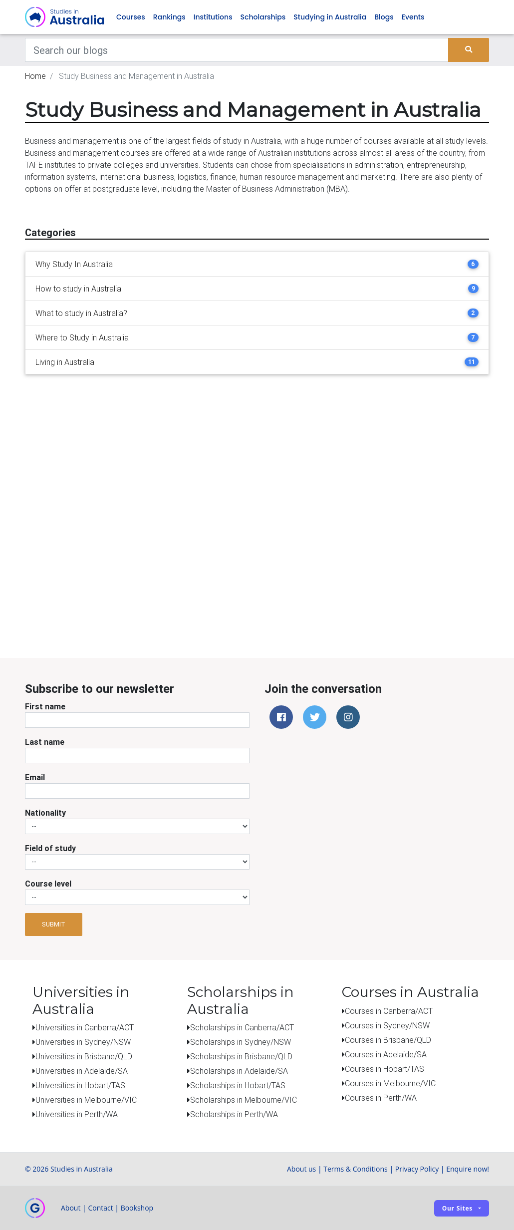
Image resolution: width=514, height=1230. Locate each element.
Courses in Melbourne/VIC (390, 1083)
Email (35, 777)
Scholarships (263, 17)
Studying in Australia (329, 17)
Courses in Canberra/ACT (389, 1011)
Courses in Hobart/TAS (384, 1069)
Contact (100, 1208)
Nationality (45, 813)
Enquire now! (467, 1169)
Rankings (169, 17)
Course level (48, 884)
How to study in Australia (78, 289)
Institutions (213, 17)
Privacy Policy (417, 1169)
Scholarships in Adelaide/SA (239, 1071)
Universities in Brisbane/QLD (83, 1056)
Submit (53, 924)
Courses (130, 17)
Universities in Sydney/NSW (83, 1042)
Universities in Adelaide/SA (81, 1071)
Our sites (457, 1208)
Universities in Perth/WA (76, 1114)
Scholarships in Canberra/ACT (242, 1027)
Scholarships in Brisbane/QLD (241, 1056)
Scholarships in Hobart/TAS (237, 1085)
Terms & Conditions (355, 1169)
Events (413, 17)
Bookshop (137, 1208)
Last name (44, 742)
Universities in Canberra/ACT (84, 1027)
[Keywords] (237, 50)
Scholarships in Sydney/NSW (240, 1042)
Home (35, 76)
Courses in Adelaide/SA (386, 1054)
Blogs (383, 17)
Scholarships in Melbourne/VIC (243, 1100)
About (70, 1208)
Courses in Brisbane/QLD (388, 1040)
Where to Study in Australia (82, 337)
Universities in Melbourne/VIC (86, 1100)
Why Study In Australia (74, 264)
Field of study (50, 848)
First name (45, 706)
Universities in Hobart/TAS (80, 1085)
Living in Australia (64, 362)
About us (301, 1169)
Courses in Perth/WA (381, 1098)
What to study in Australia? (81, 313)
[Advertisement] (264, 590)
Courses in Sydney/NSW (387, 1025)
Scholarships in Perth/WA (234, 1114)
